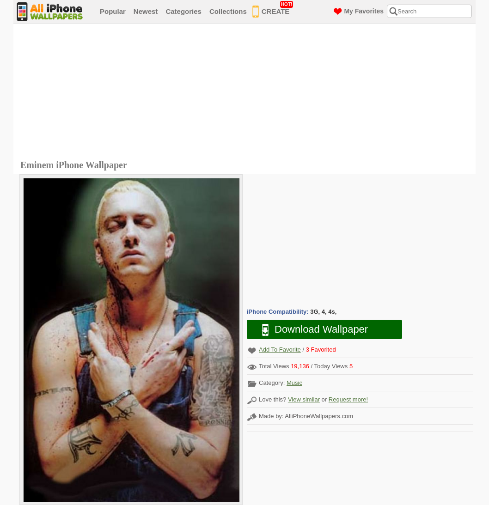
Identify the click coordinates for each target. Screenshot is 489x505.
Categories (183, 11)
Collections (228, 11)
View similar (304, 399)
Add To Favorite (280, 349)
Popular (113, 11)
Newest (146, 11)
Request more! (348, 399)
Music (294, 382)
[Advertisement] (247, 93)
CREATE (272, 10)
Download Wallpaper (310, 329)
